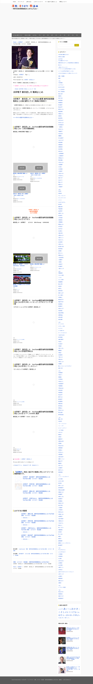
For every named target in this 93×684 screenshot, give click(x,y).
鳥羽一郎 (60, 368)
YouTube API (24, 679)
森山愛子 (60, 545)
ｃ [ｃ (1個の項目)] (69, 617)
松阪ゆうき (60, 492)
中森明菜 (60, 385)
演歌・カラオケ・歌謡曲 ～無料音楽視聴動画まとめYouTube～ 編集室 (48, 679)
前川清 (59, 483)
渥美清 (59, 116)
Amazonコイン (17, 467)
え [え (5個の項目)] (70, 609)
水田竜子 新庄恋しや (29, 79)
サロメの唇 (60, 275)
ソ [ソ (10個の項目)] (64, 617)
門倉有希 (60, 208)
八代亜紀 (60, 554)
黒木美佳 (60, 248)
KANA (59, 191)
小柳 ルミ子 (61, 268)
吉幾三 (59, 582)
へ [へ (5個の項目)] (65, 615)
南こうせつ (60, 527)
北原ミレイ (60, 237)
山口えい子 (19, 447)
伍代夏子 (60, 266)
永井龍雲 (60, 372)
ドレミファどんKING (20, 400)
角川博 (59, 204)
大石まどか (60, 162)
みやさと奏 (60, 481)
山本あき (60, 569)
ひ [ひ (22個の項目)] (61, 615)
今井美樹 (60, 82)
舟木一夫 (60, 465)
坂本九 (59, 288)
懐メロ (59, 65)
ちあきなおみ (61, 335)
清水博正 (60, 310)
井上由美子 (60, 138)
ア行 (40, 35)
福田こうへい (61, 458)
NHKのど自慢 (27, 35)
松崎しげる (60, 496)
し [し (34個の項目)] (64, 612)
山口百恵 (60, 565)
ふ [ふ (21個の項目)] (63, 615)
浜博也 (59, 443)
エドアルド (60, 84)
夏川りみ (60, 397)
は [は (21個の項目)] (59, 615)
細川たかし (60, 470)
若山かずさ (60, 591)
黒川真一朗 (60, 246)
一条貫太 (60, 127)
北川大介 (60, 228)
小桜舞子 (60, 259)
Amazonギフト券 (18, 465)
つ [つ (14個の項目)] (69, 612)
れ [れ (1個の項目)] (79, 615)
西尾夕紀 (60, 403)
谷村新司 (60, 355)
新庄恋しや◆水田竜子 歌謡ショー (20, 173)
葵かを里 (60, 93)
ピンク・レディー (62, 428)
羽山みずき (60, 445)
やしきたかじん (62, 549)
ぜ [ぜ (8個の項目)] (66, 612)
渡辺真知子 (60, 598)
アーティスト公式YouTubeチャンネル (67, 68)
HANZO (60, 421)
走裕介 (59, 436)
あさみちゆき (61, 87)
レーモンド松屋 (62, 587)
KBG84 (60, 193)
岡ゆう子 (60, 182)
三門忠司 (60, 509)
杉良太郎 (60, 317)
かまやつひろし (62, 202)
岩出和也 (60, 149)
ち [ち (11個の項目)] (67, 612)
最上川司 (60, 284)
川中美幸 (60, 217)
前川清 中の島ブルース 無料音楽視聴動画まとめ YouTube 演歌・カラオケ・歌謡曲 (73, 668)
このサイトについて (38, 1)
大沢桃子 (60, 171)
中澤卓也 (60, 379)
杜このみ (60, 534)
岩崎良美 (60, 146)
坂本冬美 (60, 290)
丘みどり (60, 180)
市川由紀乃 (60, 124)
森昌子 (59, 538)
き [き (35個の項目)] (77, 609)
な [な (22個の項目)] (75, 612)
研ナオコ (60, 253)
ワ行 (77, 35)
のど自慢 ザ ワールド (63, 60)
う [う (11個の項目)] (69, 609)
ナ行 (56, 35)
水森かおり (60, 520)
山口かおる (60, 560)
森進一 (59, 536)
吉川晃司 (60, 242)
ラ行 (73, 35)
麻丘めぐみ (60, 109)
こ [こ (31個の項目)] (59, 612)
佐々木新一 (60, 295)
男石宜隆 (60, 160)
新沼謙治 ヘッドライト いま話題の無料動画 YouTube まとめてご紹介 (72, 638)
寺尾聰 (59, 363)
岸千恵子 (60, 226)
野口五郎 (60, 412)
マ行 (64, 35)
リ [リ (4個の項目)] (68, 617)
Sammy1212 (19, 268)
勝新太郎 (60, 206)
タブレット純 (61, 326)
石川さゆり (60, 120)
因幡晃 (59, 135)
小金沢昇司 (60, 257)
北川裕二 (60, 231)
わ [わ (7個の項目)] (60, 617)
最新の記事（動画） (63, 623)
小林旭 (59, 262)
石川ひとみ (60, 122)
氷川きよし (60, 452)
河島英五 (60, 219)
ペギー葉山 (60, 430)
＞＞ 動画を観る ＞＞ (25, 519)
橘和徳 (59, 350)
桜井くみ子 (60, 293)
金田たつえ (60, 213)
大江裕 (59, 166)
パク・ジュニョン (62, 423)
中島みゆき (60, 388)
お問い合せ (28, 1)
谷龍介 (59, 352)
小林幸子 (60, 264)
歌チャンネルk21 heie (38, 178)
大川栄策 (60, 169)
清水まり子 (60, 308)
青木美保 (60, 100)
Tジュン (18, 289)
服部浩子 (60, 439)
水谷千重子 (60, 518)
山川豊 (59, 558)
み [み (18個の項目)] (71, 615)
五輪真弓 (60, 131)
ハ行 (60, 35)
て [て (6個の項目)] (71, 612)
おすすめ (34, 35)
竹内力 (59, 341)
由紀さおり (60, 580)
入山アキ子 (60, 140)
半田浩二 (60, 450)
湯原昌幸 (60, 578)
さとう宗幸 (60, 279)
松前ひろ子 (60, 503)
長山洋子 (60, 394)
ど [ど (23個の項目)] (73, 612)
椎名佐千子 (60, 299)
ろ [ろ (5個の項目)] (59, 617)
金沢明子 (60, 211)
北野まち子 (60, 235)
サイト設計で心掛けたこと (51, 1)
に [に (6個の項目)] (77, 612)
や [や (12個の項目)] (74, 615)
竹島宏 (59, 346)
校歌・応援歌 (61, 76)
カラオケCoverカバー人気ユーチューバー (67, 73)
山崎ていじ (60, 567)
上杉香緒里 (60, 153)
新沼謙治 (60, 401)
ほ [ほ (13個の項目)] (67, 615)
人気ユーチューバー (63, 67)
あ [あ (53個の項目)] (65, 608)
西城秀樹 (60, 281)
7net (35, 88)
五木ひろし (60, 129)
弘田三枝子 (60, 456)
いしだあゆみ (61, 89)
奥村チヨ (60, 184)
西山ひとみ (60, 410)
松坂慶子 (60, 494)
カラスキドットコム (20, 176)
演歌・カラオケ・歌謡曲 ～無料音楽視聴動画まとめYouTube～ (31, 564)
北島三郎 (60, 233)
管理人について (63, 1)
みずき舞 (60, 478)
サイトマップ (21, 1)
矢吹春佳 (60, 556)
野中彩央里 (60, 414)
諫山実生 (60, 118)
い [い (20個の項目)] (67, 609)
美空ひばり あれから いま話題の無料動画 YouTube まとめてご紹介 (72, 629)
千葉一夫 (60, 357)
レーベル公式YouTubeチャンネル (66, 71)
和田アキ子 (60, 596)
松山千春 (60, 505)
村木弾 (59, 532)
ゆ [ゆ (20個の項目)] (76, 615)
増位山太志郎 (61, 490)
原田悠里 (60, 447)
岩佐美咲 (60, 142)
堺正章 (59, 286)
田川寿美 (60, 337)
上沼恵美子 (60, 155)
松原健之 (60, 501)
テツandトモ (61, 330)
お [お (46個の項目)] (72, 609)
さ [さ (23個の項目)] (62, 612)
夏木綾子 (60, 399)
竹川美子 (60, 343)
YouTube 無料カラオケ (17, 35)
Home (14, 1)
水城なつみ (60, 514)
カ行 (44, 35)
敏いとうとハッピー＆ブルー (65, 366)
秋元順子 (60, 104)
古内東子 (60, 467)
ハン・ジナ (60, 425)
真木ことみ (60, 485)
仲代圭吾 (60, 390)
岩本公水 (60, 151)
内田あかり (60, 158)
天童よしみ (60, 361)
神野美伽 (60, 315)
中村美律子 (60, 383)
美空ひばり (60, 512)
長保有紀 (60, 392)
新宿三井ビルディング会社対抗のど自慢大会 (68, 62)
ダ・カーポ (60, 323)
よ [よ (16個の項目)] (78, 615)
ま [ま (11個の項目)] (69, 615)
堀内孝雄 (60, 472)
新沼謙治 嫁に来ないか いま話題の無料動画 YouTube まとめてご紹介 (72, 648)
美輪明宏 (60, 529)
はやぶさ (60, 432)
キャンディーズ (62, 197)
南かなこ (60, 525)
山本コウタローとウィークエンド (66, 571)
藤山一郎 (60, 419)
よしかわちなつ (62, 551)
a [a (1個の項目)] (58, 609)
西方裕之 (60, 405)
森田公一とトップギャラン (64, 543)
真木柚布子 (60, 487)
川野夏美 (60, 222)
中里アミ (60, 374)
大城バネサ (60, 173)
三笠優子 (60, 507)
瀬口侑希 (60, 319)
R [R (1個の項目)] (60, 609)
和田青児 (60, 594)
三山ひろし (60, 523)
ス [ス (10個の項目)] (62, 617)
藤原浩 (59, 463)
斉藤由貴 (60, 273)
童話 (59, 78)
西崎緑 (59, 377)
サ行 (48, 35)
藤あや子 (60, 461)
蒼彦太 (59, 96)
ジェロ (59, 277)
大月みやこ (60, 175)
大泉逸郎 (60, 164)
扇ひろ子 (60, 177)
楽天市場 (21, 88)
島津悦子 (60, 306)
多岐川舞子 (60, 339)
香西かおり (60, 255)
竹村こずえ (60, 348)
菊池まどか (60, 224)
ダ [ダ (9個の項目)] (65, 617)
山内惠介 (60, 562)
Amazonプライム (18, 463)
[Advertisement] (46, 21)
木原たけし (60, 244)
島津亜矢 (60, 304)
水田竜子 (20, 42)
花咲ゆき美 (60, 441)
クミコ (59, 200)
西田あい (60, 408)
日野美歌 (60, 454)
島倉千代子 (60, 301)
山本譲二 (60, 576)
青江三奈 (60, 98)
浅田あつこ (60, 113)
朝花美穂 (60, 111)
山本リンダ (60, 574)
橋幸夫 (59, 434)
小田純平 (60, 186)
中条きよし (60, 381)
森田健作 (60, 540)
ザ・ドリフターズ (62, 332)
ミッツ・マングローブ (63, 476)
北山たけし (60, 239)
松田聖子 (60, 498)
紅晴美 (59, 250)
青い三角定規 (61, 91)
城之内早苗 (60, 312)
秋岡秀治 (60, 102)
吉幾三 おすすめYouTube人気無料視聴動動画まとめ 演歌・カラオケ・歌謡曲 (73, 658)
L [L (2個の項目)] (59, 609)
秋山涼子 (60, 107)
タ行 (52, 35)
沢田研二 (60, 297)
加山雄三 (60, 215)
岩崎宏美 (60, 144)
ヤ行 (68, 35)
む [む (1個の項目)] (72, 615)
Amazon (16, 88)
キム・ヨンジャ (62, 195)
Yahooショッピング (28, 88)
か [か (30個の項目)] (75, 609)
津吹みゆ (60, 359)
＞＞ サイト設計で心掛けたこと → (23, 117)
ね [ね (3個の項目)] (78, 612)
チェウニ (60, 328)
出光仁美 (60, 133)
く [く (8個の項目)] (79, 609)
